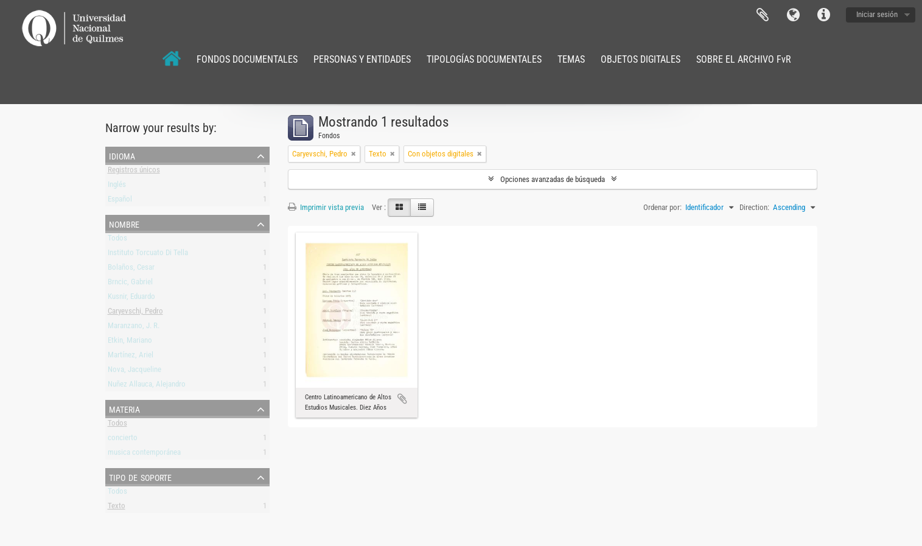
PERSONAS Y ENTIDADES (362, 59)
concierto (123, 439)
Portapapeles (762, 15)
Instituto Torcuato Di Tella (148, 254)
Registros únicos (134, 172)
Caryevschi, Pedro (135, 313)
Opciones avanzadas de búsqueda (552, 179)
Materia (124, 408)
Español (120, 201)
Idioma (793, 15)
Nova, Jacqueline (134, 371)
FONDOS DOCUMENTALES (247, 59)
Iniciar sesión (877, 14)
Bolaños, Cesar (131, 269)
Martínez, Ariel (130, 357)
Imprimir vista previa (326, 207)
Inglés (117, 186)
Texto (116, 508)
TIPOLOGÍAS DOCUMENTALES (484, 59)
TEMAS (571, 59)
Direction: (754, 207)
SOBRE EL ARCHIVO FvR (743, 59)
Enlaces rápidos (823, 15)
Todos (117, 240)
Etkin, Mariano (130, 342)
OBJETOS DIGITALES (640, 59)
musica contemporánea (144, 454)
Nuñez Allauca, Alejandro (147, 386)
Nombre (124, 223)
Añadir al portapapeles (402, 399)
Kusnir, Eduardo (131, 298)
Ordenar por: (662, 207)
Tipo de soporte (140, 476)
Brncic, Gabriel (130, 284)
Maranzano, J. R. (133, 327)
